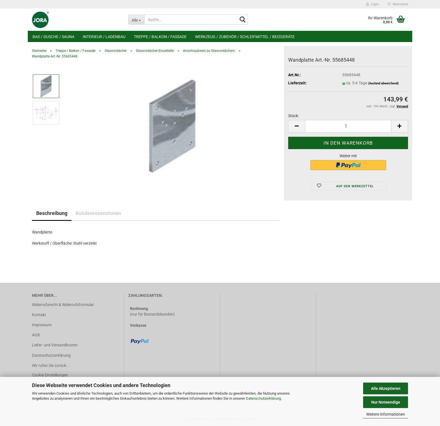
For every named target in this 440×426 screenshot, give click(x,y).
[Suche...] (136, 20)
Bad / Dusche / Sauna (53, 36)
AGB (36, 335)
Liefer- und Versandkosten (55, 345)
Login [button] (372, 4)
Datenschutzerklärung (263, 398)
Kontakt (39, 314)
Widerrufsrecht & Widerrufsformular (63, 304)
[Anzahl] (348, 126)
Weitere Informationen (385, 414)
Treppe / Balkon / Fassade (160, 36)
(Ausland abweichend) (383, 83)
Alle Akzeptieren (385, 388)
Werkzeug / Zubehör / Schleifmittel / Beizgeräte (245, 36)
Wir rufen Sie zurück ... (51, 365)
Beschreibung (51, 213)
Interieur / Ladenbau (104, 36)
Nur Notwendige (385, 402)
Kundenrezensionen (98, 213)
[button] (296, 126)
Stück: (293, 116)
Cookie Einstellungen (50, 375)
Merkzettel (398, 4)
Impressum (42, 325)
